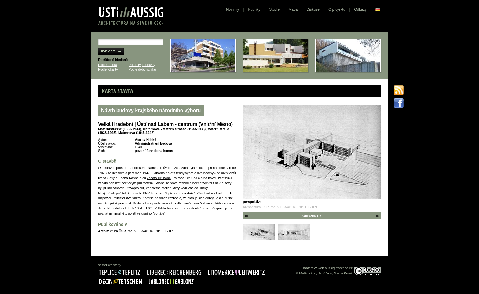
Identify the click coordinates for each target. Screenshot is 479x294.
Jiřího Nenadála (110, 208)
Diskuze (313, 9)
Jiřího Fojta (222, 203)
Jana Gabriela (202, 203)
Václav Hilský (145, 139)
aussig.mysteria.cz (339, 268)
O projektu (336, 9)
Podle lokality (108, 69)
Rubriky (254, 9)
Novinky (232, 9)
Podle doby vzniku (142, 69)
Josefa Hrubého (159, 178)
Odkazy (360, 9)
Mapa (293, 9)
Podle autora (107, 65)
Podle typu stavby (142, 65)
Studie (274, 9)
